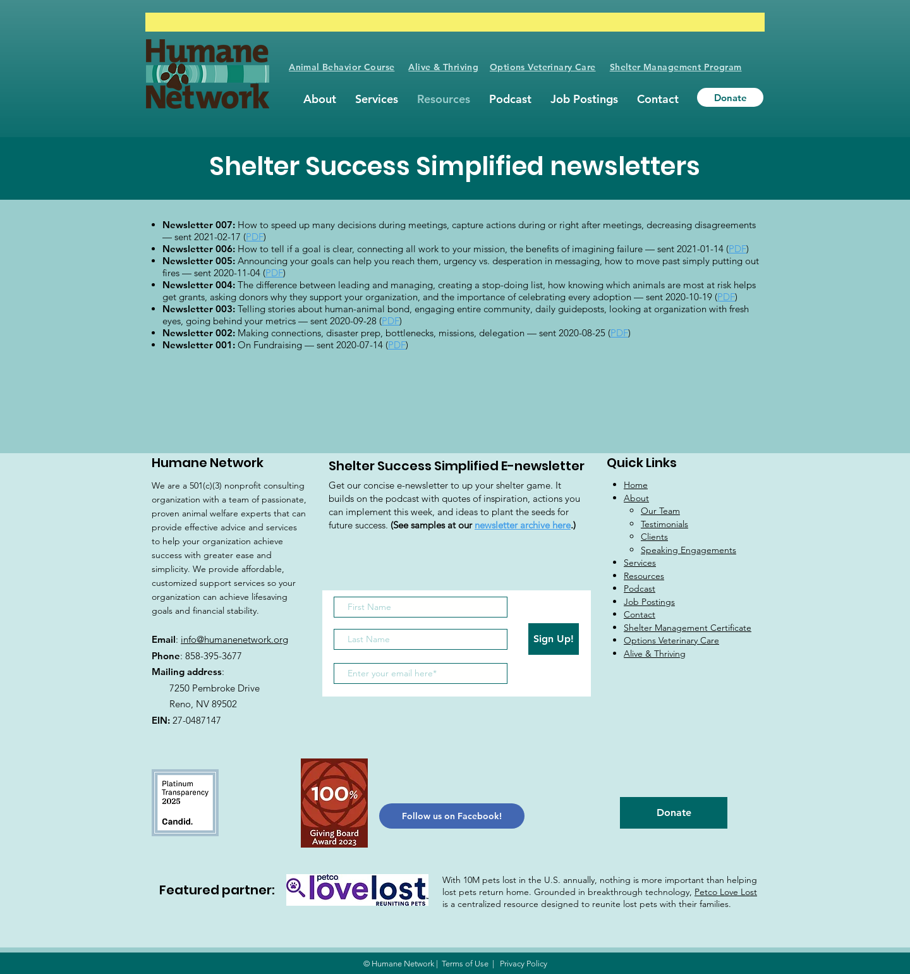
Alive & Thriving (443, 67)
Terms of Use (465, 963)
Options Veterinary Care (543, 67)
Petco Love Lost (726, 892)
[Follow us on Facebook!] (452, 816)
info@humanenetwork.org (234, 639)
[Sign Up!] (553, 639)
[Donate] (730, 97)
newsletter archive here (523, 525)
